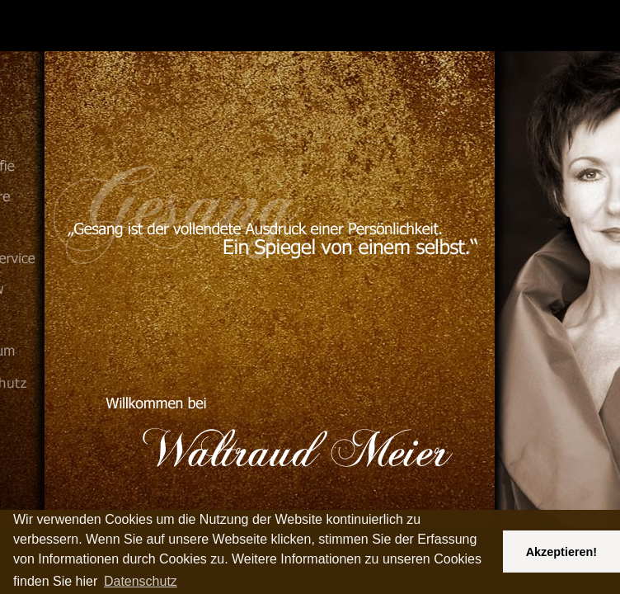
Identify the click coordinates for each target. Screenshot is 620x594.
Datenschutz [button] (140, 581)
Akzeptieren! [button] (561, 552)
